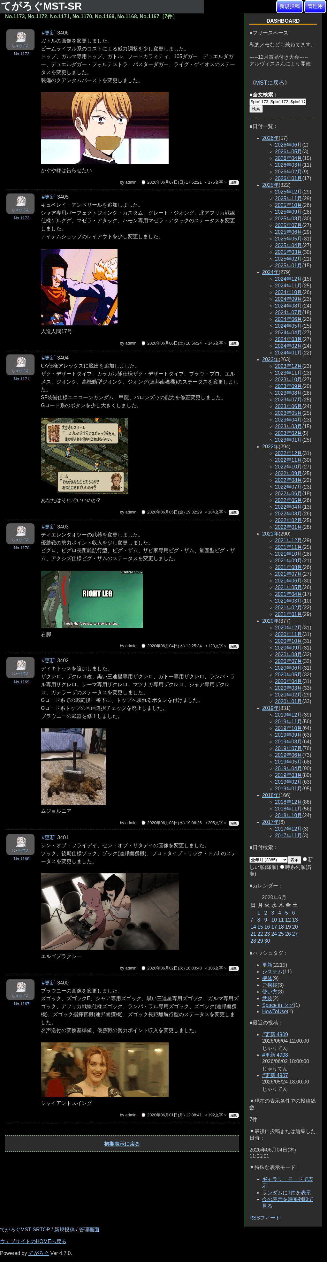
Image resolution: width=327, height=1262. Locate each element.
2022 (270, 446)
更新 (267, 965)
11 (281, 920)
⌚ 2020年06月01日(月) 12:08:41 (171, 1115)
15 (260, 927)
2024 (270, 272)
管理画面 (89, 1229)
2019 (270, 708)
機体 (267, 978)
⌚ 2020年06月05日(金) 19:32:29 (171, 512)
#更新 (48, 32)
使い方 (270, 991)
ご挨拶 (270, 985)
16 (267, 927)
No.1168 (21, 858)
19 (288, 927)
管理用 (315, 6)
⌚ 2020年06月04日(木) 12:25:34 (171, 645)
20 (295, 927)
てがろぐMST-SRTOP (25, 1229)
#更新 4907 (275, 1075)
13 (295, 920)
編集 (234, 182)
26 (288, 934)
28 (253, 941)
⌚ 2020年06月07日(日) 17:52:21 (171, 182)
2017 (270, 822)
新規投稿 (289, 6)
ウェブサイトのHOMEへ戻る (33, 1241)
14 (253, 927)
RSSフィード (264, 1217)
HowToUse (274, 1011)
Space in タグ (278, 1005)
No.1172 (21, 218)
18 (281, 927)
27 (295, 934)
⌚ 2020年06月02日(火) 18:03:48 (171, 968)
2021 (270, 533)
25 (281, 934)
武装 (267, 998)
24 (274, 934)
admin (130, 182)
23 (267, 934)
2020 (270, 621)
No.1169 (21, 682)
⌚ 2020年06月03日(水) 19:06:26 (171, 822)
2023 (270, 359)
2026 (270, 138)
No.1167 (21, 1003)
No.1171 (21, 378)
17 (274, 927)
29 (260, 941)
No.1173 (21, 53)
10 (274, 920)
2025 (270, 185)
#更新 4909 (275, 1034)
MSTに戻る (270, 83)
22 (260, 934)
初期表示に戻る (122, 1144)
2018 (270, 795)
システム (272, 971)
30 (267, 941)
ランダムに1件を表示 (286, 1192)
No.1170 (21, 547)
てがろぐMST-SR (43, 6)
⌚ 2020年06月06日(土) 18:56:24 (171, 343)
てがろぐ (38, 1253)
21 (253, 934)
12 (288, 920)
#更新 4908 (275, 1055)
